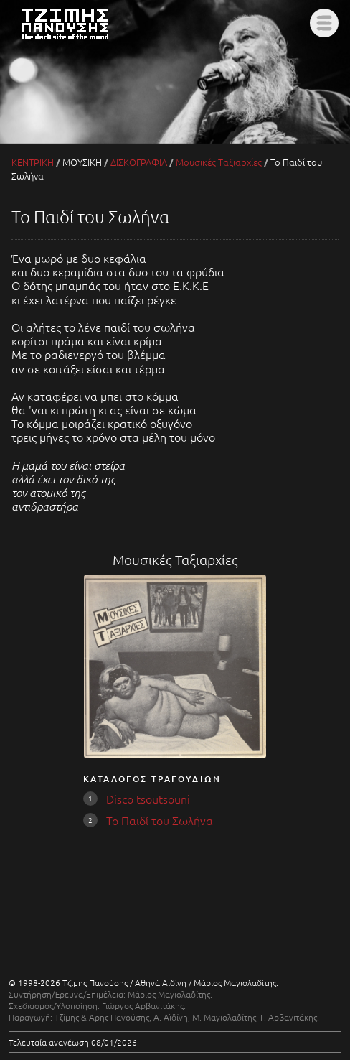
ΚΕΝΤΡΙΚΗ (32, 162)
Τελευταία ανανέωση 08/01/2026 (73, 1042)
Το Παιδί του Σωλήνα (159, 820)
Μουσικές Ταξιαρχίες (219, 162)
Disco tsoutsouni (148, 798)
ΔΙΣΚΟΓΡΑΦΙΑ (138, 162)
